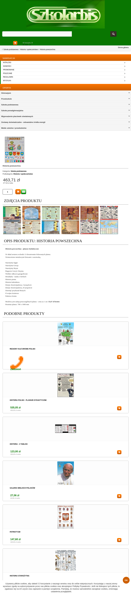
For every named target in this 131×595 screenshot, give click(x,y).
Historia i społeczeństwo (29, 49)
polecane (7, 73)
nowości (7, 66)
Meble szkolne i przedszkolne (13, 128)
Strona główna (123, 47)
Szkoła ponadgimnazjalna (12, 110)
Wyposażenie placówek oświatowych (17, 116)
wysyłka (7, 81)
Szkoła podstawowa (10, 49)
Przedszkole (6, 99)
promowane (8, 70)
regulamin (8, 77)
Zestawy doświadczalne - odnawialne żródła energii (23, 122)
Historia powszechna (47, 49)
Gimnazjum (6, 93)
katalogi (7, 63)
